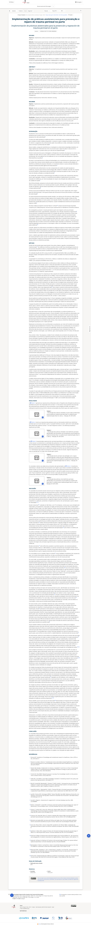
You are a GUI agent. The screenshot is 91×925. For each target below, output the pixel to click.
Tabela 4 (68, 465)
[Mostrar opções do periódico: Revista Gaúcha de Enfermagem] (53, 6)
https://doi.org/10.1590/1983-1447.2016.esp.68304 (56, 14)
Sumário (14, 11)
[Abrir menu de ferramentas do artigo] (12, 851)
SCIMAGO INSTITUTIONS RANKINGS (48, 31)
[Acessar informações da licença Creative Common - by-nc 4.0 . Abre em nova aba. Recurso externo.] (33, 878)
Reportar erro (89, 329)
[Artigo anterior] (20, 11)
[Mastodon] (21, 910)
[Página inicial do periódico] (9, 11)
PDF (62, 11)
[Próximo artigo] (31, 11)
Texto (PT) (54, 11)
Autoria (36, 31)
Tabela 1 (32, 402)
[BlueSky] (20, 910)
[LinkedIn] (23, 910)
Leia (38, 923)
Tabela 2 (32, 421)
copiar (70, 14)
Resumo (46, 11)
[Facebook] (24, 910)
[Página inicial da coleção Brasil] (13, 907)
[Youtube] (25, 910)
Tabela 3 (33, 440)
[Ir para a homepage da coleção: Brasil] (39, 2)
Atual (25, 11)
